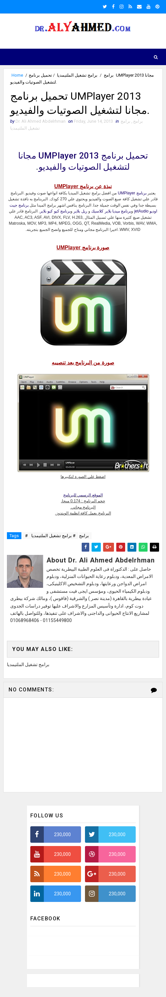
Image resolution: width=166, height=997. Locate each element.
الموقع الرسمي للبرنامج (83, 495)
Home (17, 75)
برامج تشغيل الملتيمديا (77, 75)
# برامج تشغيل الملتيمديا (53, 536)
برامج (109, 75)
